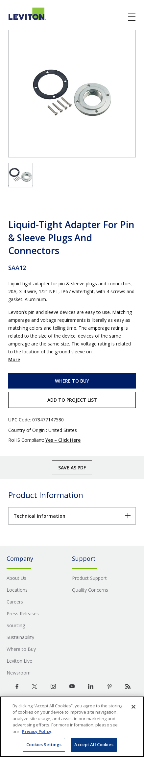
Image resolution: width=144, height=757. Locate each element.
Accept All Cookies (93, 744)
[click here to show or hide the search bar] (118, 17)
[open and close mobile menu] (132, 17)
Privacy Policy (36, 731)
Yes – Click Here (63, 440)
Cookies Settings (43, 744)
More (14, 359)
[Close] (133, 706)
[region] (72, 726)
